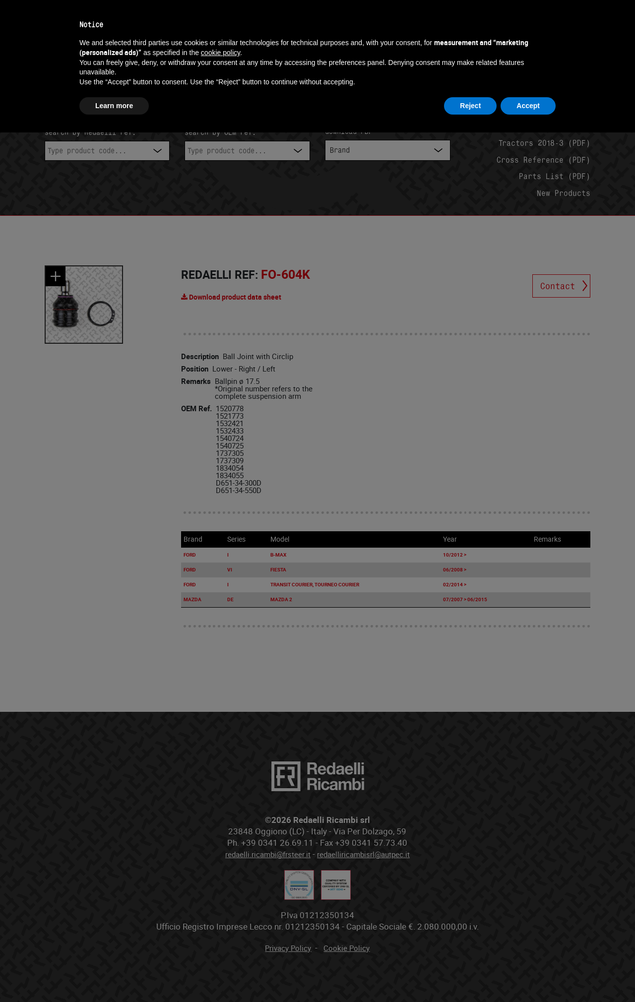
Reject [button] (470, 106)
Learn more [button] (114, 106)
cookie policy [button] (220, 53)
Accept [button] (528, 106)
